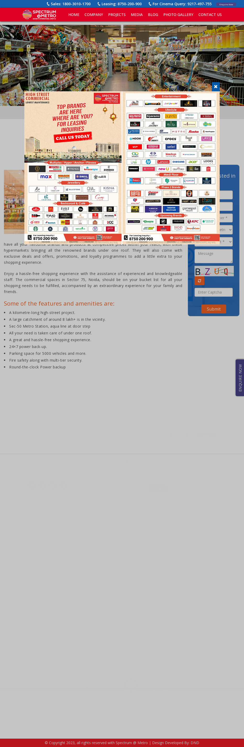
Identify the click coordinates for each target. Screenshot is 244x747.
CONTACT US (210, 14)
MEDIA (137, 14)
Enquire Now (222, 3)
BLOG (153, 14)
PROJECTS (117, 14)
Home (73, 14)
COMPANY (94, 14)
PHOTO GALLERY (178, 14)
